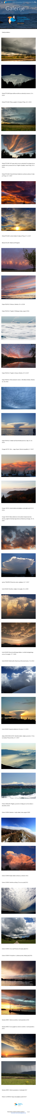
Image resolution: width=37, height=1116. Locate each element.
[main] (18, 8)
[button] (2, 2)
